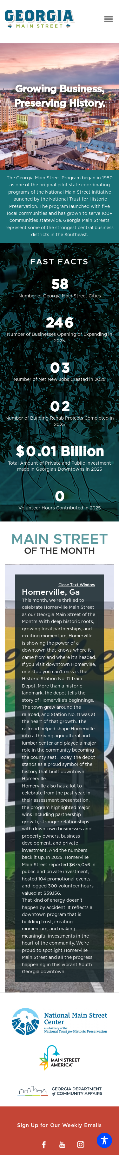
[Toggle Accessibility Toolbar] (104, 1140)
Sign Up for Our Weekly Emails (59, 1125)
